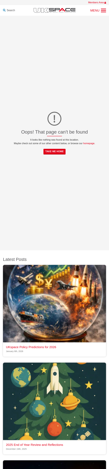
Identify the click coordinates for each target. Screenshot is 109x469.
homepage (89, 143)
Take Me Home (54, 151)
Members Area (97, 2)
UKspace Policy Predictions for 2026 (31, 347)
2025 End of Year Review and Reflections (34, 444)
